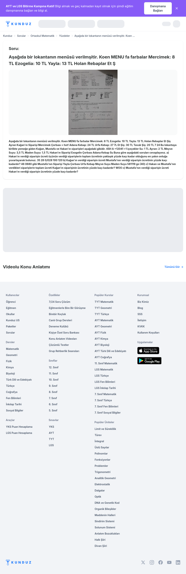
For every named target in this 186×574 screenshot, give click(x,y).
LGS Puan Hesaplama (19, 432)
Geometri (11, 355)
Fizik (9, 361)
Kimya (10, 367)
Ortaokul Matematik (42, 35)
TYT (51, 439)
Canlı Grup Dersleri (60, 320)
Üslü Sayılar (102, 447)
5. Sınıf (53, 410)
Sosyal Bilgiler (14, 410)
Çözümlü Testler (59, 344)
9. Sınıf (53, 385)
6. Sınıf (53, 404)
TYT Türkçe (102, 314)
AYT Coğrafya (103, 357)
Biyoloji (10, 373)
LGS (51, 445)
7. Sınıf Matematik (105, 394)
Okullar (10, 314)
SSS (140, 314)
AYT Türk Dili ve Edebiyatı (110, 351)
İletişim (142, 320)
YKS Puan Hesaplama (19, 426)
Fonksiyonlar (102, 459)
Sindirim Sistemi (104, 521)
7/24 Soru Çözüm (59, 301)
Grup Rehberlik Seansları (64, 351)
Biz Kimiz (143, 301)
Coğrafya (11, 391)
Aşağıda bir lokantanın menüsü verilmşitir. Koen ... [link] (104, 35)
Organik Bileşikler (105, 508)
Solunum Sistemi (105, 527)
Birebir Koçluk (57, 314)
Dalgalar (100, 490)
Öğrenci (11, 301)
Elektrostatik (102, 484)
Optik (98, 496)
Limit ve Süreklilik (105, 428)
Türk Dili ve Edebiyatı (19, 379)
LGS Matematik (104, 369)
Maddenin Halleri (105, 515)
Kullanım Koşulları (148, 332)
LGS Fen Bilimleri (105, 381)
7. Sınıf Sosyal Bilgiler (108, 412)
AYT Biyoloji (102, 344)
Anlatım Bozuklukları (107, 533)
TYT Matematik (104, 301)
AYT (51, 432)
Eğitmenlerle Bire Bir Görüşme (67, 307)
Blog (140, 307)
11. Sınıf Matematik (106, 363)
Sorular (21, 35)
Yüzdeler (64, 35)
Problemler (101, 465)
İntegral (99, 441)
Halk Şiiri (100, 539)
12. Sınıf (53, 367)
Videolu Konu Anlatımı (93, 267)
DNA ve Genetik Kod (107, 502)
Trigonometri (102, 472)
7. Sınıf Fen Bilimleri (106, 406)
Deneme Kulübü (58, 326)
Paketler (11, 326)
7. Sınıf (53, 398)
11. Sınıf (53, 373)
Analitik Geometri (105, 478)
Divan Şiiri (101, 545)
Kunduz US (13, 320)
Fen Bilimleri (13, 398)
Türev (98, 435)
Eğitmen (11, 307)
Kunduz (7, 35)
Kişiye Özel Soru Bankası (64, 332)
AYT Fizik (100, 332)
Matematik (12, 348)
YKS (51, 426)
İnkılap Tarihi (14, 404)
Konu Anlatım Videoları (63, 338)
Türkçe (10, 385)
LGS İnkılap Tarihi (105, 387)
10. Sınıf (53, 379)
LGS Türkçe (102, 375)
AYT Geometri (103, 326)
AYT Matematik (104, 320)
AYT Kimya (101, 338)
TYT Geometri (103, 307)
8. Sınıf (53, 391)
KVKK (141, 326)
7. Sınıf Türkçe (103, 400)
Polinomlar (101, 453)
